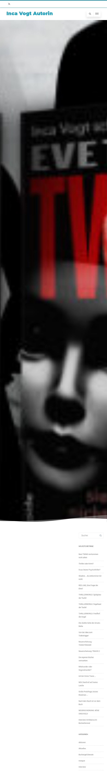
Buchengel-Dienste (86, 755)
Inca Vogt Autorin (29, 13)
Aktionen (82, 742)
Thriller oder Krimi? (86, 564)
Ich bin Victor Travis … (87, 676)
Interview (82, 767)
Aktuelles (82, 748)
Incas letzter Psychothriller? (89, 570)
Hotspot (82, 761)
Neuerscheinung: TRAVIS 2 (89, 651)
